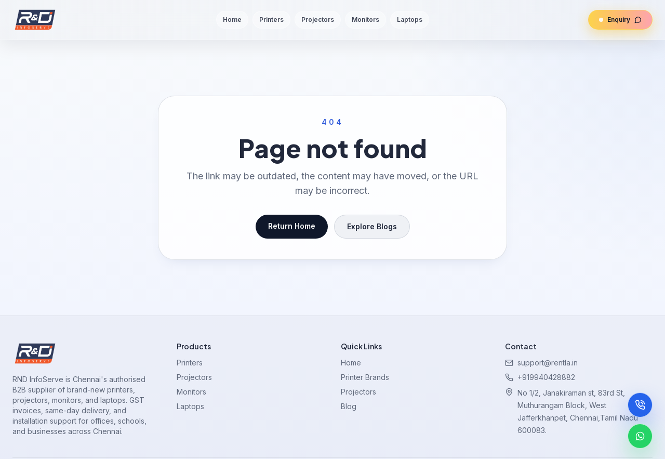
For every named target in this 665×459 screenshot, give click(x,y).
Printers (271, 19)
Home (232, 19)
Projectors (317, 19)
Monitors (365, 19)
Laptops (409, 19)
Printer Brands (365, 377)
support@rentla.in (547, 362)
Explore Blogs (372, 226)
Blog (348, 406)
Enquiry (615, 20)
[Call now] (640, 404)
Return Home (291, 225)
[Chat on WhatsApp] (640, 436)
